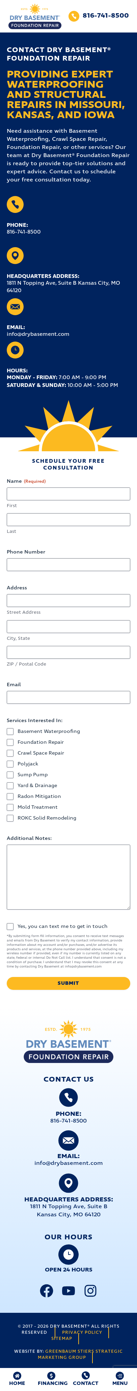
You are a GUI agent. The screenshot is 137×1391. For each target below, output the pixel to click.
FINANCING (52, 1383)
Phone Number (26, 552)
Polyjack (28, 764)
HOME (17, 1383)
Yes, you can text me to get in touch (63, 926)
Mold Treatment (38, 807)
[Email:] (15, 306)
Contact (85, 1383)
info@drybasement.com (68, 1163)
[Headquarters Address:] (15, 255)
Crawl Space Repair (41, 753)
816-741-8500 (106, 16)
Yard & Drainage (37, 786)
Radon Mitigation (39, 797)
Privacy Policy (82, 1332)
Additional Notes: (29, 838)
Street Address (23, 612)
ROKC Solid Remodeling (47, 818)
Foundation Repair (41, 742)
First (12, 506)
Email (14, 685)
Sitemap (61, 1339)
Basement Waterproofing (49, 732)
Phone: (17, 225)
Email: (16, 327)
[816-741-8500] (73, 16)
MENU (120, 1383)
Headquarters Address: (43, 276)
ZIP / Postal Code (26, 664)
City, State (18, 639)
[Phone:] (15, 204)
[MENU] (120, 1376)
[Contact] (86, 1375)
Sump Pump (33, 775)
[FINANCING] (51, 1376)
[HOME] (17, 1376)
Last (11, 532)
